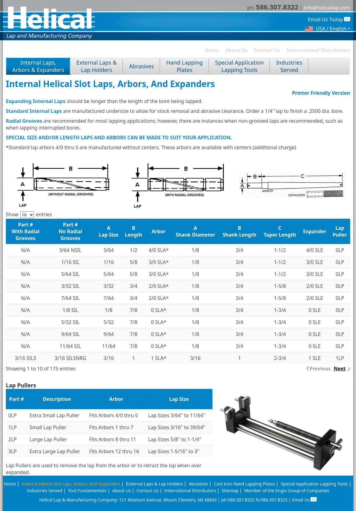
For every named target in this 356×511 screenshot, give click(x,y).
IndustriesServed (289, 66)
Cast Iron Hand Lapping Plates (244, 484)
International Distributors (318, 50)
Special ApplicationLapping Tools (239, 66)
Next (340, 368)
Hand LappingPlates (184, 66)
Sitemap (230, 490)
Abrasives (141, 66)
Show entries (29, 214)
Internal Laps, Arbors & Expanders (38, 66)
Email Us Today (329, 19)
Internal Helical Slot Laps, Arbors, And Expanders (71, 484)
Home (211, 50)
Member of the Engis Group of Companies (286, 490)
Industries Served (44, 490)
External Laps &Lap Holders (97, 66)
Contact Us (267, 50)
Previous (320, 368)
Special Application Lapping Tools (314, 484)
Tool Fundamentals (87, 490)
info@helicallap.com (327, 7)
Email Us (304, 500)
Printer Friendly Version (321, 93)
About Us (236, 50)
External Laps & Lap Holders (154, 484)
